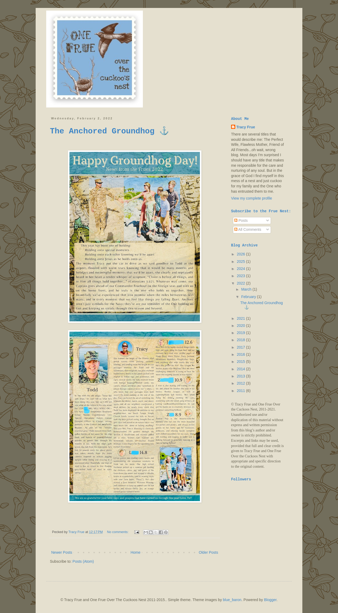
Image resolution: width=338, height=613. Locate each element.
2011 (241, 391)
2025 (241, 261)
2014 (241, 369)
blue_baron (232, 600)
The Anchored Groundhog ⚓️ (109, 131)
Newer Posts (61, 552)
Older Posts (208, 552)
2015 (241, 361)
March (246, 289)
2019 (241, 333)
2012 (241, 383)
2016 (241, 354)
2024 (241, 269)
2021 (241, 318)
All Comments (247, 229)
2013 (241, 376)
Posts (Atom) (83, 561)
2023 (241, 276)
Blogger (270, 600)
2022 (241, 283)
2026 (241, 254)
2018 (241, 340)
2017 (241, 347)
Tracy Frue (245, 127)
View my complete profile (251, 198)
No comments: (118, 532)
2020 (241, 325)
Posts (241, 220)
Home (135, 552)
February (249, 297)
